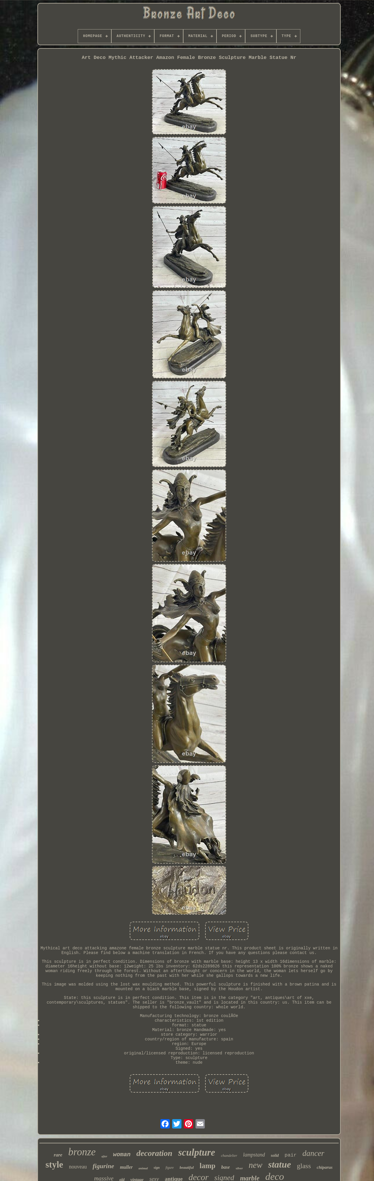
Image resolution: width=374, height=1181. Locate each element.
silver (239, 1168)
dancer (313, 1153)
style (54, 1164)
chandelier (229, 1155)
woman (122, 1154)
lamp (207, 1166)
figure (169, 1168)
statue (279, 1164)
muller (126, 1167)
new (255, 1165)
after (104, 1156)
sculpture (196, 1152)
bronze (82, 1152)
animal (143, 1168)
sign (157, 1168)
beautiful (187, 1167)
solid (275, 1155)
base (225, 1167)
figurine (103, 1166)
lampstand (254, 1155)
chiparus (325, 1167)
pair (291, 1155)
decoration (154, 1153)
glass (304, 1166)
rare (58, 1155)
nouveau (78, 1167)
